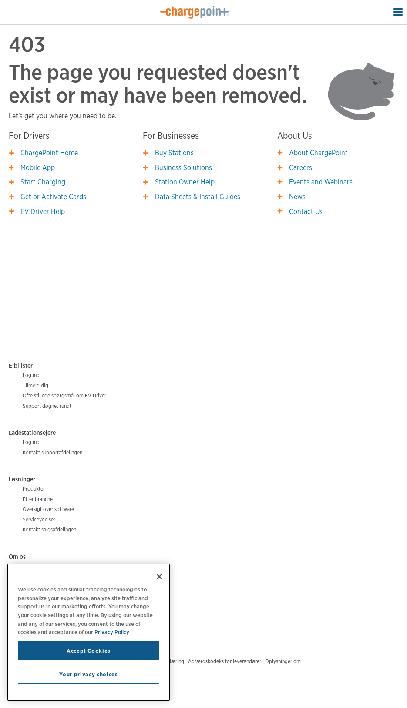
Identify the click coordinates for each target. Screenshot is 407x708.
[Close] (159, 576)
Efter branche (38, 499)
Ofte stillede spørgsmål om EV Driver (64, 395)
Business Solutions (183, 168)
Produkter (34, 488)
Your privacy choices (88, 674)
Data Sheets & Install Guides (197, 197)
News (297, 197)
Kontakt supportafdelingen (52, 452)
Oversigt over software (48, 509)
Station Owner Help (185, 182)
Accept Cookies (89, 650)
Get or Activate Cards (53, 197)
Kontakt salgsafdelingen (49, 529)
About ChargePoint (318, 153)
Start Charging (42, 182)
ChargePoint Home (49, 153)
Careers (300, 168)
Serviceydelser (39, 519)
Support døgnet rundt (47, 406)
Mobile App (37, 168)
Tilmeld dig (35, 385)
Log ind (31, 375)
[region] (88, 632)
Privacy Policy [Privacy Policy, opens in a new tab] (111, 631)
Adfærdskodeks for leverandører (224, 661)
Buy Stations (174, 153)
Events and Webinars (321, 182)
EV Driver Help (42, 211)
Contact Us (306, 211)
